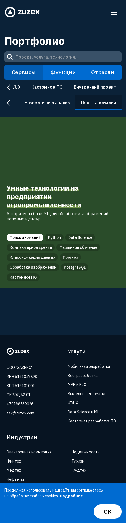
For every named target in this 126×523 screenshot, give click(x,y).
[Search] (10, 56)
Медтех (14, 470)
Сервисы (24, 72)
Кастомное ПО (47, 87)
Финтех (14, 461)
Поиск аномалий (98, 102)
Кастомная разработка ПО (92, 421)
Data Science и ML (83, 412)
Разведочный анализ (47, 102)
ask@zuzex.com (20, 413)
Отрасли (102, 72)
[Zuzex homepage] (22, 12)
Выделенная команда (88, 393)
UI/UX (14, 87)
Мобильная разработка (89, 366)
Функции (63, 72)
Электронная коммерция (29, 452)
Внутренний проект (95, 87)
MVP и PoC (77, 384)
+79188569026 (20, 404)
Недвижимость (85, 452)
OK (108, 511)
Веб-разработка (83, 375)
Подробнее (71, 495)
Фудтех (79, 470)
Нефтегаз (16, 479)
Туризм (78, 461)
